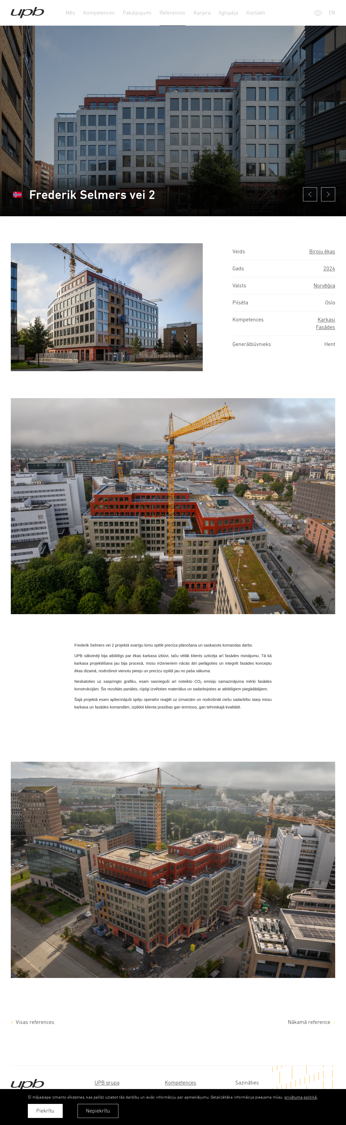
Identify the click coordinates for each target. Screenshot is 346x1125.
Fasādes (325, 327)
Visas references (35, 1022)
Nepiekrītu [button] (98, 1111)
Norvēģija (324, 285)
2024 (329, 268)
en (332, 12)
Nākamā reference (309, 1022)
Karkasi (326, 320)
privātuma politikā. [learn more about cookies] (301, 1097)
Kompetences (180, 1083)
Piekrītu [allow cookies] (45, 1111)
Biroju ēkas (322, 251)
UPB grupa (107, 1083)
